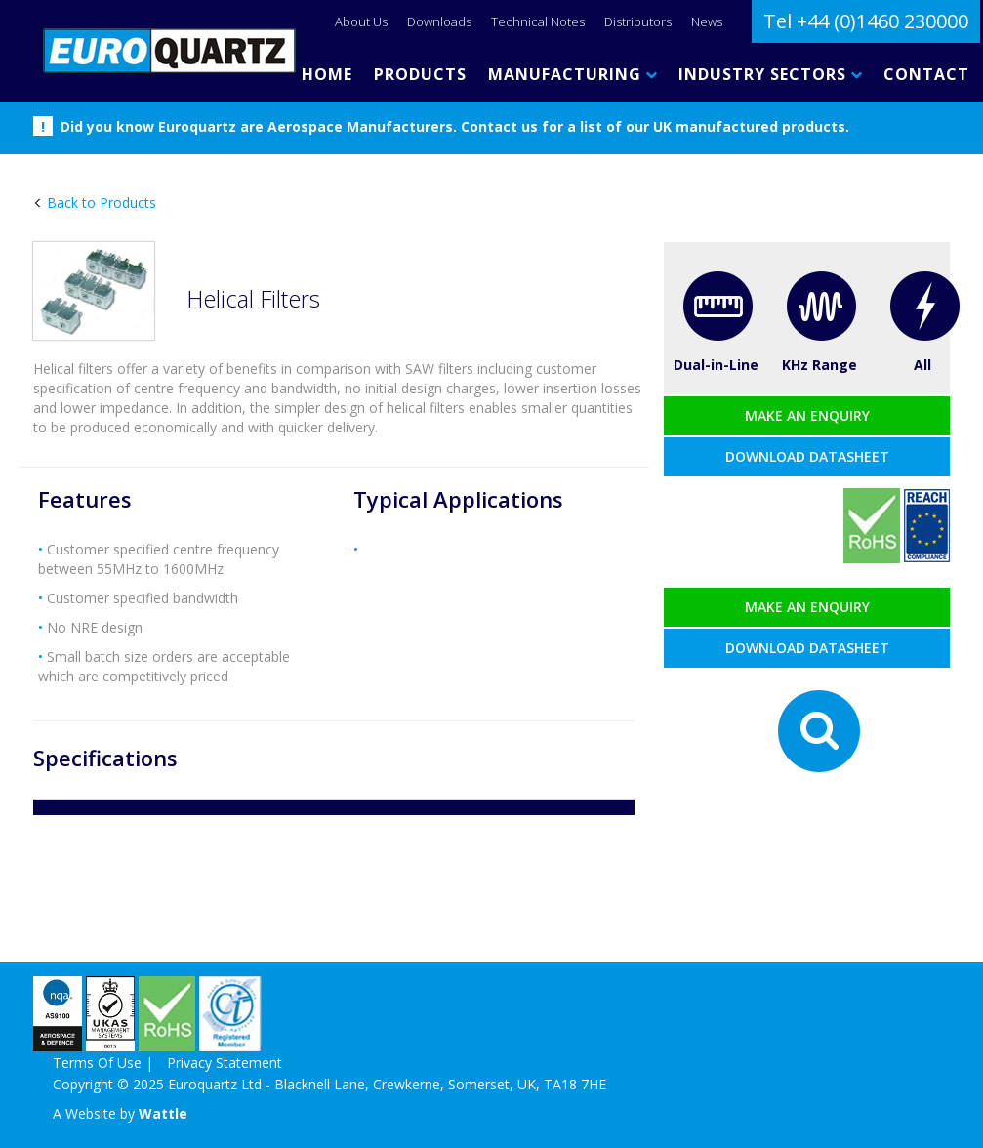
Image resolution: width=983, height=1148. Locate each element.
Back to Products (99, 202)
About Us (361, 21)
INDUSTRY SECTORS (770, 74)
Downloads (439, 21)
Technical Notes (538, 21)
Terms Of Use (97, 1062)
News (706, 21)
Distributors (638, 21)
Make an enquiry (807, 415)
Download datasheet (807, 456)
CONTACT (926, 74)
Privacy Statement (224, 1062)
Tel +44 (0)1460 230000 (865, 21)
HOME (327, 74)
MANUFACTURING (572, 74)
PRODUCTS (420, 74)
